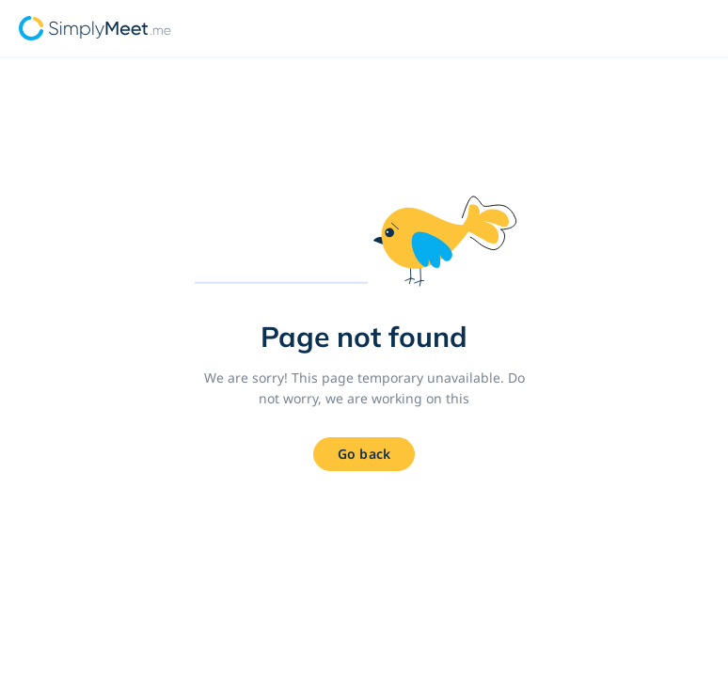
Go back (364, 454)
